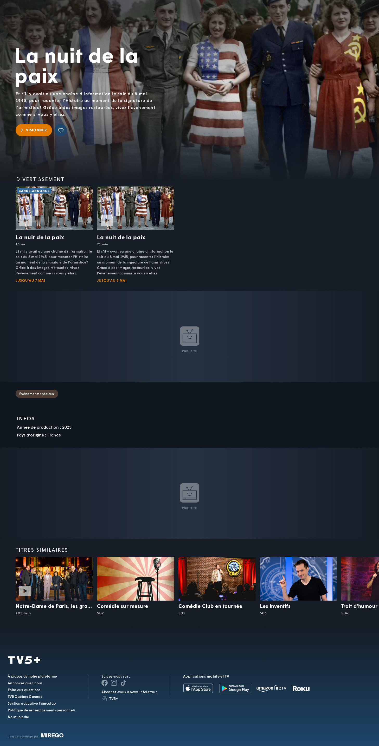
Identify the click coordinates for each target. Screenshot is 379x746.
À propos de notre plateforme (32, 676)
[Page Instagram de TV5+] (114, 683)
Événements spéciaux (37, 394)
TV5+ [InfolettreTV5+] (113, 698)
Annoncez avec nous (25, 683)
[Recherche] (357, 17)
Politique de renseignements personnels (41, 710)
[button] (286, 17)
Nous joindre (18, 717)
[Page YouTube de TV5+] (123, 683)
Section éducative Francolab (32, 703)
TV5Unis (39, 13)
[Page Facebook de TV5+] (104, 683)
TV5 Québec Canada (25, 696)
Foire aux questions (24, 690)
